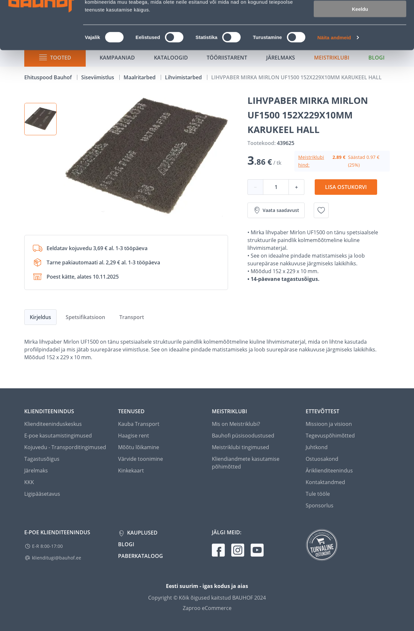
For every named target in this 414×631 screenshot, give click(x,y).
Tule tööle (318, 493)
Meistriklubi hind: (311, 161)
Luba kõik (360, 16)
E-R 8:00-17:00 (47, 546)
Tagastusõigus (42, 458)
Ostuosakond (322, 458)
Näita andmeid (334, 82)
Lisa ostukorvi (346, 187)
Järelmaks (36, 470)
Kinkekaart (131, 470)
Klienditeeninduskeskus (53, 423)
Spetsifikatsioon (85, 317)
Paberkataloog (140, 555)
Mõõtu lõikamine (138, 447)
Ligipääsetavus (42, 493)
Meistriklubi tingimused (240, 447)
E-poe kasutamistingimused (58, 435)
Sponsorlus (319, 505)
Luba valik (360, 35)
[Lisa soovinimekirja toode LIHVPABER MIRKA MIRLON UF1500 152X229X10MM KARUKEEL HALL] (321, 210)
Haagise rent (133, 435)
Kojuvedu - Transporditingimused (65, 447)
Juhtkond (317, 447)
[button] (40, 119)
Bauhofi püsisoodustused (243, 435)
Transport (131, 317)
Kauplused (142, 532)
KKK (29, 482)
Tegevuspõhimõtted (330, 435)
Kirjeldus (40, 317)
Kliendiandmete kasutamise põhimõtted (245, 462)
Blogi (126, 544)
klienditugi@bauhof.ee (56, 558)
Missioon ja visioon (329, 423)
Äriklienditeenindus (329, 470)
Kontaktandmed (325, 482)
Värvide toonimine (140, 458)
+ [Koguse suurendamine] (296, 187)
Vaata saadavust (276, 210)
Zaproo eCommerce (207, 608)
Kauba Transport (138, 423)
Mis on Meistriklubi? (236, 423)
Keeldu (360, 54)
